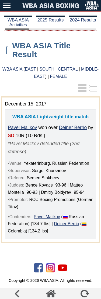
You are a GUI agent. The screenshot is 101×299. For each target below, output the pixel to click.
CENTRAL (68, 69)
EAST (30, 69)
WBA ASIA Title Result (41, 50)
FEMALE (58, 76)
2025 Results (50, 20)
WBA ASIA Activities (18, 22)
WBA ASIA (12, 69)
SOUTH (46, 69)
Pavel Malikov (22, 127)
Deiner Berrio (73, 127)
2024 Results (83, 20)
